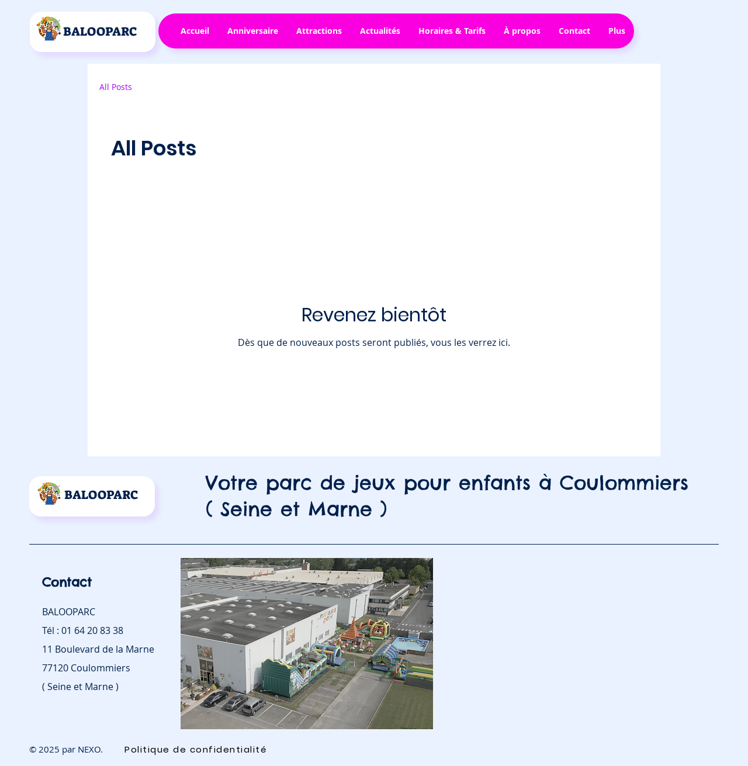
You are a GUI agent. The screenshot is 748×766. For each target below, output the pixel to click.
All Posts (115, 86)
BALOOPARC (100, 31)
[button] (252, 30)
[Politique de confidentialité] (197, 749)
